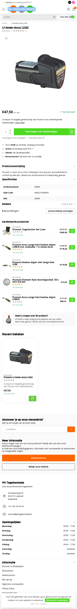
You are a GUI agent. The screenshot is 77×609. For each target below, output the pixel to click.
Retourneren (7, 570)
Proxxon (6, 31)
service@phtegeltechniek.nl (20, 514)
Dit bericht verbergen (57, 600)
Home (4, 23)
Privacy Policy (8, 588)
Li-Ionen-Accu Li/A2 (20, 23)
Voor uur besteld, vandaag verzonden (24, 145)
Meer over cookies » (39, 604)
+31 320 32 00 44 (16, 506)
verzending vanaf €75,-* (19, 2)
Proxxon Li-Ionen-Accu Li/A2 (18, 377)
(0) (26, 31)
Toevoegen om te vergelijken (14, 138)
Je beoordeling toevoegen (60, 211)
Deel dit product (36, 138)
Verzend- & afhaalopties (13, 566)
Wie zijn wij (7, 579)
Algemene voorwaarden (13, 584)
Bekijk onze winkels (38, 466)
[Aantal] (25, 398)
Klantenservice (38, 458)
